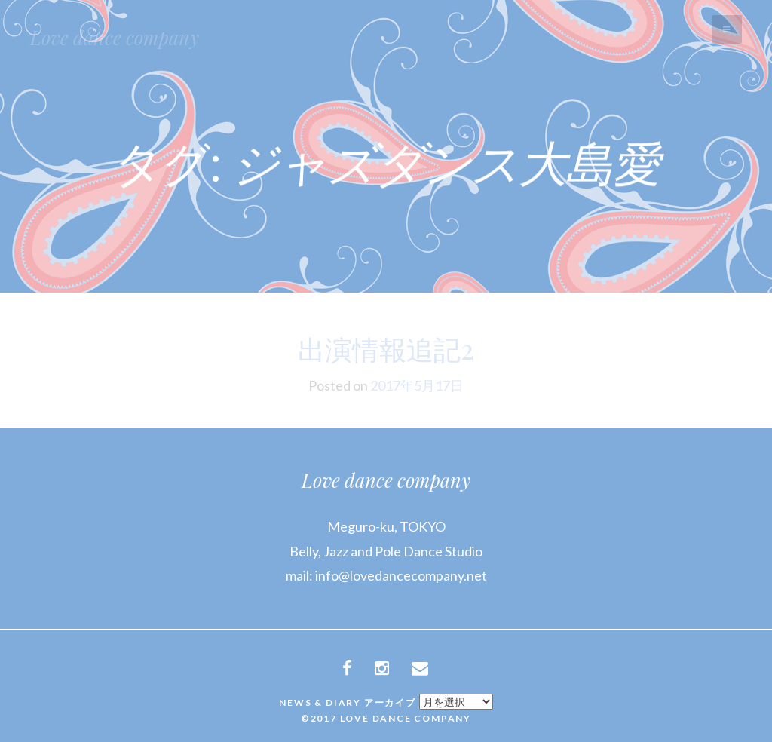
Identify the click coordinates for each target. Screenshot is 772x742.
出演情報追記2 (386, 348)
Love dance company (114, 37)
